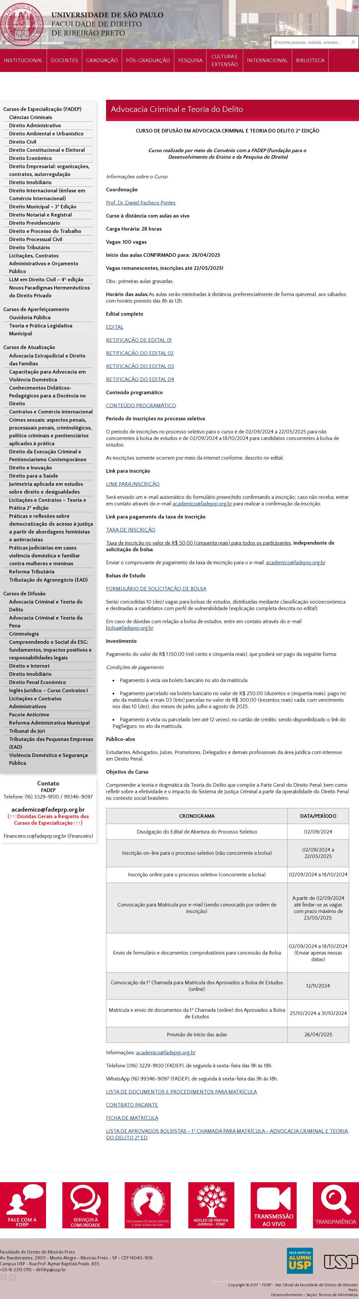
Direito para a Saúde (33, 476)
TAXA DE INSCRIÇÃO (130, 530)
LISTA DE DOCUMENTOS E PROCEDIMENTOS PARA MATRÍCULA (181, 1092)
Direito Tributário (29, 248)
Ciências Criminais (30, 117)
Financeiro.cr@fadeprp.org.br (35, 836)
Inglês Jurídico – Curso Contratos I (48, 690)
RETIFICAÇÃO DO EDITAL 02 (140, 353)
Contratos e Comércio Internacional (51, 412)
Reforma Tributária (32, 572)
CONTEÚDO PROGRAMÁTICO (141, 406)
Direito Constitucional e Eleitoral (47, 150)
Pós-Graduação (148, 60)
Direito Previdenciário (34, 223)
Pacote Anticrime (29, 715)
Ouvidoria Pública (30, 318)
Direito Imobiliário (30, 182)
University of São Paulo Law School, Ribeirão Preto (82, 24)
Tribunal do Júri (27, 731)
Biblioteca (310, 60)
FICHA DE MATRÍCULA (132, 1118)
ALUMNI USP (300, 1261)
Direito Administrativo (35, 126)
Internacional (267, 60)
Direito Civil (22, 142)
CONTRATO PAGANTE (132, 1105)
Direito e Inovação (30, 468)
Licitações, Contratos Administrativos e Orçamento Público (43, 263)
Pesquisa (190, 60)
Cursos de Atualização (29, 347)
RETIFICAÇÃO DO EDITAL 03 (140, 366)
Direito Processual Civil (35, 239)
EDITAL (114, 327)
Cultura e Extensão (224, 60)
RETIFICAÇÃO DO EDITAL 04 (140, 379)
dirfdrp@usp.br (51, 1270)
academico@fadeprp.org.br (165, 1053)
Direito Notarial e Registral (40, 215)
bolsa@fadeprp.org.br (129, 628)
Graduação (102, 60)
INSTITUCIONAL (23, 60)
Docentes (64, 60)
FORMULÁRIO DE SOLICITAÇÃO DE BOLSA (156, 589)
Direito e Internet (29, 666)
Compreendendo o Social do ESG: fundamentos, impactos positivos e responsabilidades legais (50, 650)
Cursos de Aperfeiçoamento (36, 309)
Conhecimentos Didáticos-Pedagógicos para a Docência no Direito (47, 396)
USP (341, 1262)
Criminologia (24, 634)
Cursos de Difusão (24, 594)
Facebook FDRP (3, 1277)
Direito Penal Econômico (37, 682)
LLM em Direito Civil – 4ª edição (46, 280)
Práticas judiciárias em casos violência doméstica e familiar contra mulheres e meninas (44, 556)
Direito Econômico (30, 158)
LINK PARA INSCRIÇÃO (133, 484)
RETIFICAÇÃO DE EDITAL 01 (139, 340)
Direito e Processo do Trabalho (45, 231)
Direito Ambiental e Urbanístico (46, 134)
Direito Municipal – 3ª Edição (42, 207)
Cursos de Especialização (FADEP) (42, 109)
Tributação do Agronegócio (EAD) (48, 580)
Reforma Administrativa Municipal (49, 723)
